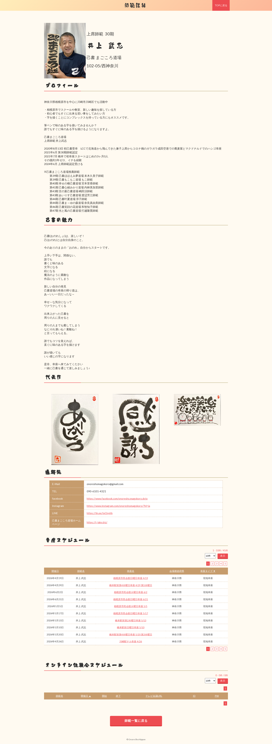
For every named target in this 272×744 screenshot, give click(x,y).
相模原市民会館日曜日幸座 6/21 (130, 599)
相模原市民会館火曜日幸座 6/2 (130, 592)
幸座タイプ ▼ (207, 570)
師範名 (81, 570)
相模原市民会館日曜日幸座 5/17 (130, 613)
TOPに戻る (221, 5)
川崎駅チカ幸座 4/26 (130, 641)
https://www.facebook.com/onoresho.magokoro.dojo (117, 498)
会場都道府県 (176, 570)
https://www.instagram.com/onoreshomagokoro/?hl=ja (118, 505)
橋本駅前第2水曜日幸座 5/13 (130, 620)
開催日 (55, 570)
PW (217, 695)
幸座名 (130, 570)
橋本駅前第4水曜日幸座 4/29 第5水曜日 (130, 585)
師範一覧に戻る (136, 720)
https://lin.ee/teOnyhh (100, 513)
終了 (118, 695)
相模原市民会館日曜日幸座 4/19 (130, 578)
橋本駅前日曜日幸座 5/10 (130, 627)
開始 (104, 695)
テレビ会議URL (154, 695)
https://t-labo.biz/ (97, 522)
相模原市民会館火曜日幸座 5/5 (130, 606)
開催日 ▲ (86, 695)
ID (194, 695)
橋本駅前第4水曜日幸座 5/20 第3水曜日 (130, 634)
